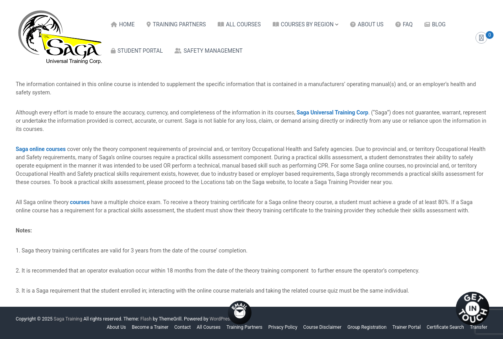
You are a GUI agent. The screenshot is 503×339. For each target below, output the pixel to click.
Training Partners (179, 24)
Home (127, 24)
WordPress (220, 319)
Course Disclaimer (322, 327)
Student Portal (140, 51)
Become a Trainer (150, 327)
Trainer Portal (407, 327)
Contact (182, 327)
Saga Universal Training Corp (332, 112)
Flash (146, 319)
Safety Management (213, 51)
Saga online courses (41, 149)
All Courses (243, 24)
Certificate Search (445, 327)
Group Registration (367, 327)
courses (80, 202)
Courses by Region (307, 24)
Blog (439, 24)
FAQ (408, 24)
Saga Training (68, 319)
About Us (371, 24)
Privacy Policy (282, 327)
